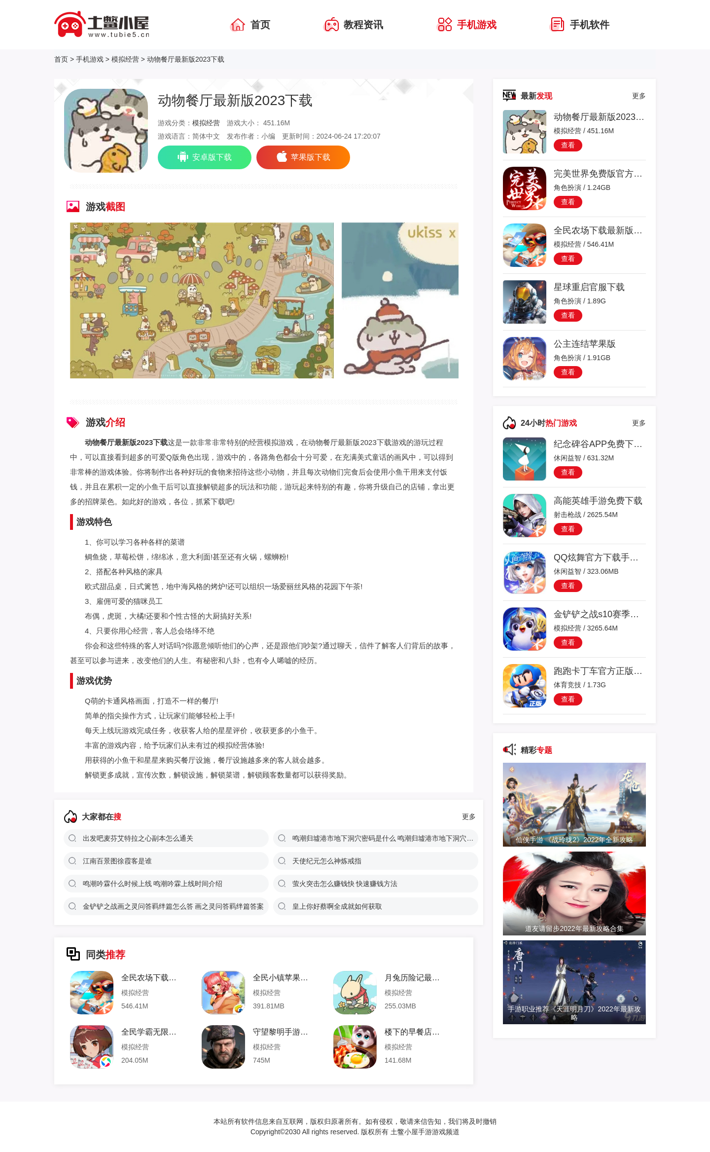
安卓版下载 (205, 156)
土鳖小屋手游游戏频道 (424, 1132)
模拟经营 (125, 59)
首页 (61, 59)
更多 (469, 816)
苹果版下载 (303, 156)
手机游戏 (90, 59)
